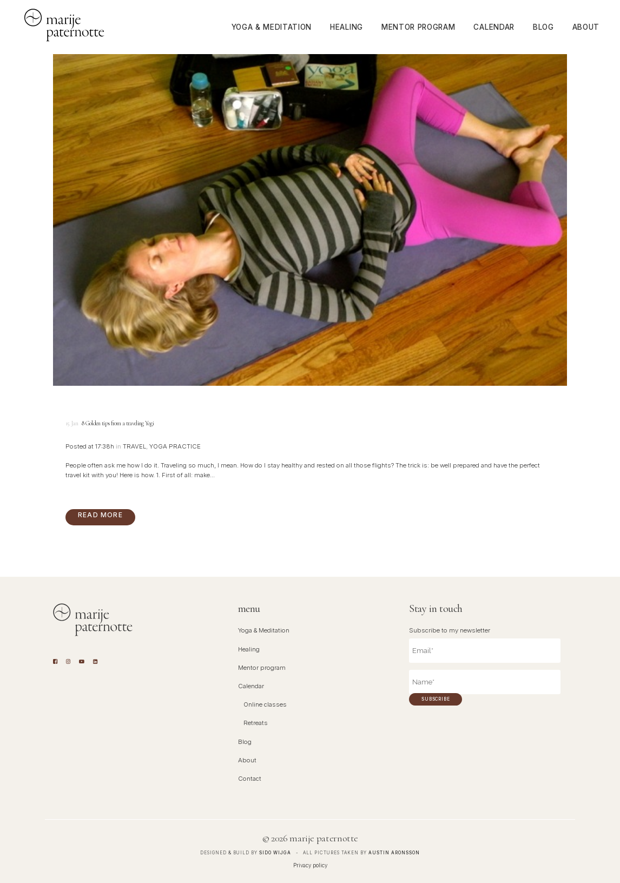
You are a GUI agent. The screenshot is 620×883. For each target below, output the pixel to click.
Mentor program (262, 667)
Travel (134, 446)
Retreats (255, 723)
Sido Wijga (275, 852)
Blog (245, 742)
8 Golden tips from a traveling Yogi (118, 423)
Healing (249, 649)
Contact (249, 778)
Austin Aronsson (394, 852)
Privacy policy (310, 865)
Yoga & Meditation (263, 630)
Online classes (265, 704)
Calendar (251, 686)
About (247, 760)
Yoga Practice (175, 446)
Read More (100, 515)
